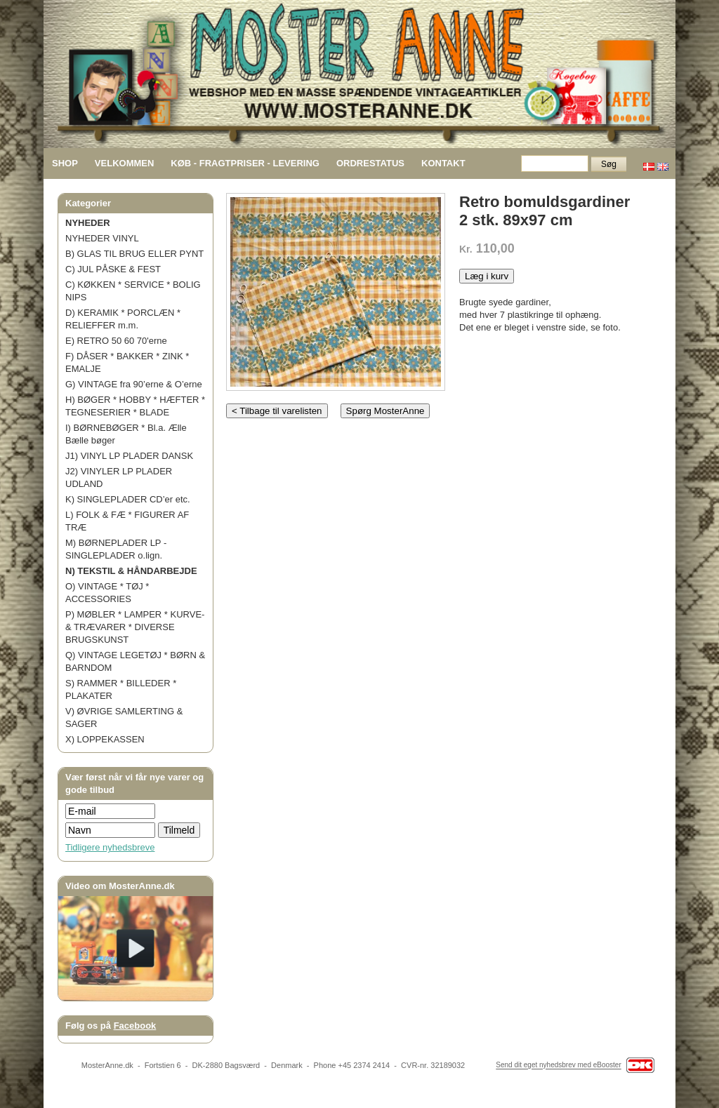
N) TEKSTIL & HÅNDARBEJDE (131, 571)
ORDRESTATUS (370, 163)
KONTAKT (443, 163)
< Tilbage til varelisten (277, 411)
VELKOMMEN (124, 163)
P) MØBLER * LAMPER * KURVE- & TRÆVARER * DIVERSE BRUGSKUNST (134, 627)
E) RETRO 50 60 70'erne (116, 340)
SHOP (65, 163)
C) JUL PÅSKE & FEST (113, 269)
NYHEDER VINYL (102, 238)
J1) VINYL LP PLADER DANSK (129, 455)
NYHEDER (87, 223)
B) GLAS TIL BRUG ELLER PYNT (134, 253)
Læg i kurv (486, 276)
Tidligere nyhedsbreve (109, 847)
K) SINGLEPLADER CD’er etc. (127, 499)
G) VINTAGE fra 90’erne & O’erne (133, 384)
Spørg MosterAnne (385, 411)
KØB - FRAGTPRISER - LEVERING (245, 163)
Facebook (135, 1025)
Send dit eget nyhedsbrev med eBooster (558, 1065)
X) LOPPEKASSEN (105, 739)
